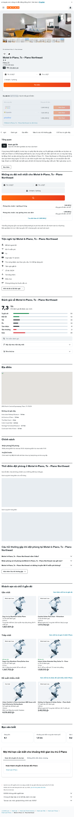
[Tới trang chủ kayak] (13, 7)
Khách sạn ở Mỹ (41, 811)
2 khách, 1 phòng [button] (11, 80)
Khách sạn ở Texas (53, 811)
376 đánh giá (14, 68)
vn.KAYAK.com (5, 811)
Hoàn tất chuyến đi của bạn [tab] (14, 758)
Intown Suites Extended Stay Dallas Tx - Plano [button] (53, 661)
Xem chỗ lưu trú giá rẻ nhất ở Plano (60, 635)
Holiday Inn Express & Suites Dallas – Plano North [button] (54, 702)
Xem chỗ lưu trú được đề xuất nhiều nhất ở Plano (56, 678)
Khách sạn (14, 811)
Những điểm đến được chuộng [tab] (37, 758)
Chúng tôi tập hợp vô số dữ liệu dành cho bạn (38, 797)
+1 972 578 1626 (8, 65)
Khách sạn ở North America (27, 811)
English (42, 2)
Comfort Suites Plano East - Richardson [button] (51, 616)
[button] (72, 2)
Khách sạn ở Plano (11, 770)
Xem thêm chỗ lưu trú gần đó (62, 592)
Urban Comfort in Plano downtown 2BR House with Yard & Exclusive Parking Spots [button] (19, 703)
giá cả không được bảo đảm (38, 787)
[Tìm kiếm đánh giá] (38, 338)
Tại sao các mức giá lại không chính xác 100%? (38, 800)
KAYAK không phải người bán (38, 793)
